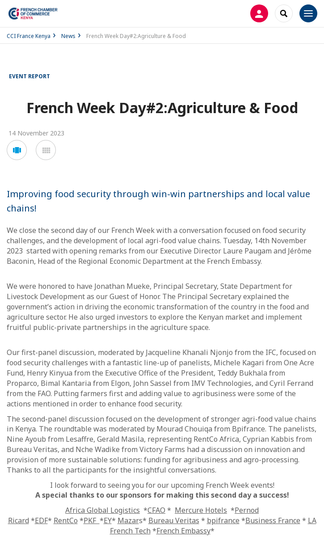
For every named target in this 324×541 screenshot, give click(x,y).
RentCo (66, 520)
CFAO (156, 510)
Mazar (128, 520)
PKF (92, 520)
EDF (41, 520)
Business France (272, 520)
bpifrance (223, 520)
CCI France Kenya (28, 36)
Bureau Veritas (173, 520)
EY (108, 520)
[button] (17, 150)
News (68, 36)
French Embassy (183, 531)
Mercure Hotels (201, 510)
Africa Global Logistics (102, 510)
